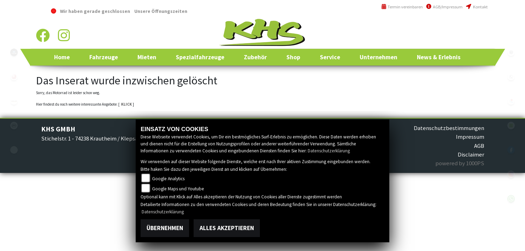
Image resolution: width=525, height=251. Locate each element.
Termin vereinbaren (402, 6)
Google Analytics (168, 179)
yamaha (13, 76)
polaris (13, 52)
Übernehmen (165, 228)
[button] (104, 57)
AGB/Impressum (444, 6)
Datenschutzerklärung (329, 151)
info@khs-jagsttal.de (462, 41)
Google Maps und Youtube (178, 189)
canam (13, 101)
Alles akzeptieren (227, 228)
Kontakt (476, 6)
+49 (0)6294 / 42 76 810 (462, 26)
